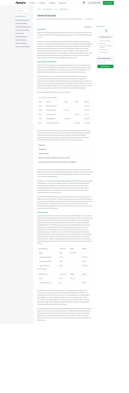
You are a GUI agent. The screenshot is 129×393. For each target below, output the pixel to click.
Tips (56, 9)
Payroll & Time (19, 33)
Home (39, 9)
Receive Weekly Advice (104, 58)
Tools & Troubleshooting (22, 46)
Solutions (43, 3)
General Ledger (66, 19)
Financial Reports (56, 19)
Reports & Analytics (21, 40)
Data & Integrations (21, 43)
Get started (108, 3)
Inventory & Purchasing (22, 30)
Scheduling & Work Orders (23, 27)
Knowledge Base (48, 9)
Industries (53, 3)
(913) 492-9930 (94, 3)
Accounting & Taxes (21, 36)
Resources (63, 3)
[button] (114, 26)
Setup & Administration (22, 20)
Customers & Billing (21, 23)
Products (33, 3)
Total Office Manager (64, 181)
